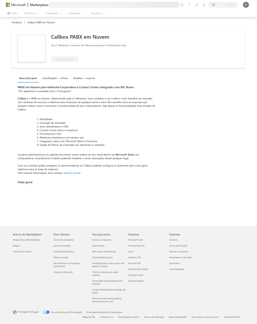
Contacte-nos (106, 316)
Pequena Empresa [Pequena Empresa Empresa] (136, 280)
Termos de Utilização (154, 316)
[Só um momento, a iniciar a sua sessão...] (246, 5)
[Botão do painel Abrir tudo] (12, 13)
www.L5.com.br (72, 173)
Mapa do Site (88, 316)
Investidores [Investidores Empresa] (174, 263)
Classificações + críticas (55, 78)
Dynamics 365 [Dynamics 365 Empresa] (134, 257)
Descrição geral (28, 78)
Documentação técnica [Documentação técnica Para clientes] (64, 251)
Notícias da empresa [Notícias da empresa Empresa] (178, 251)
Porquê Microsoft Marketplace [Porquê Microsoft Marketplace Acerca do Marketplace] (26, 239)
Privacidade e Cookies (128, 316)
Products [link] (17, 22)
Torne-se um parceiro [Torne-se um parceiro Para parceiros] (101, 239)
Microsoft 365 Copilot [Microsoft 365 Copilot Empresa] (138, 269)
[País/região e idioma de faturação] (223, 5)
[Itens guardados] (197, 5)
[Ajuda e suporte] (189, 5)
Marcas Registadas (178, 316)
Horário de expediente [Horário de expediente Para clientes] (64, 239)
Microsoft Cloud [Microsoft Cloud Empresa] (135, 239)
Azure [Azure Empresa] (131, 251)
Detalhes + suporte (84, 78)
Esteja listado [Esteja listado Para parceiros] (98, 245)
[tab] (29, 78)
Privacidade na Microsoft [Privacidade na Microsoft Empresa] (180, 257)
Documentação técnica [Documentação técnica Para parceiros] (102, 257)
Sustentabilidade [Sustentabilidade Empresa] (176, 269)
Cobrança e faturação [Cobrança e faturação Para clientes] (63, 272)
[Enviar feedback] (182, 5)
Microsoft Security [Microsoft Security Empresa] (136, 245)
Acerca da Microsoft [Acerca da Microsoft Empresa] (178, 245)
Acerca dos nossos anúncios (205, 316)
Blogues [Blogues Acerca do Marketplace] (16, 245)
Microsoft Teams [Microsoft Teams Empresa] (135, 275)
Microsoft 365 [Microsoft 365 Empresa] (134, 263)
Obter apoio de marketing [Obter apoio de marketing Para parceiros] (103, 251)
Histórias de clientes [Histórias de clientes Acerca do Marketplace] (22, 251)
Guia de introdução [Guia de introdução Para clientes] (62, 245)
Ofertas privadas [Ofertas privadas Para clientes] (61, 257)
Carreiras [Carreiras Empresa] (173, 239)
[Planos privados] (204, 5)
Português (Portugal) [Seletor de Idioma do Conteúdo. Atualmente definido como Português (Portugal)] (28, 311)
